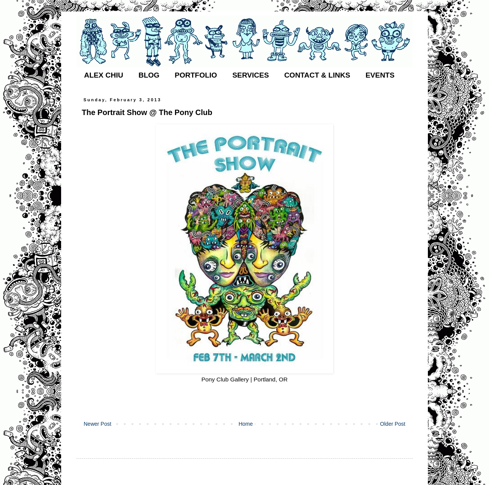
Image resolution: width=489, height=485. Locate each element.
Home (245, 424)
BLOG (148, 75)
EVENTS (380, 75)
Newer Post (97, 424)
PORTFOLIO (196, 75)
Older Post (392, 424)
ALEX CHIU (103, 75)
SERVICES (250, 75)
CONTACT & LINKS (317, 75)
